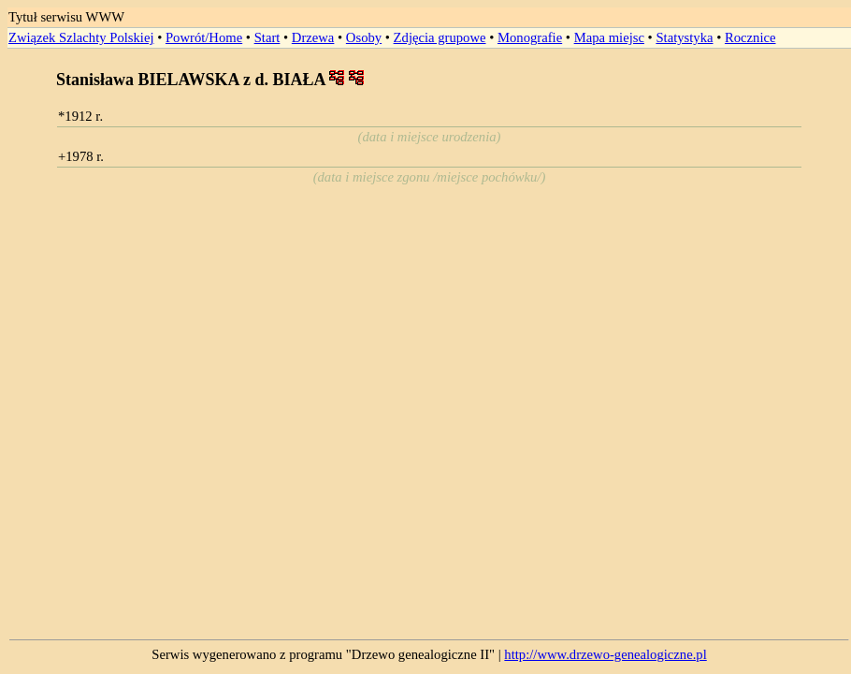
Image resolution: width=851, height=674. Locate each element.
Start (267, 37)
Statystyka (684, 37)
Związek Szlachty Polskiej (80, 37)
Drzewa (313, 37)
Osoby (364, 37)
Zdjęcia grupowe (440, 37)
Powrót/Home (204, 37)
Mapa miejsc (609, 37)
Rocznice (750, 37)
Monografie (530, 37)
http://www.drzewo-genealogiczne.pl (605, 654)
